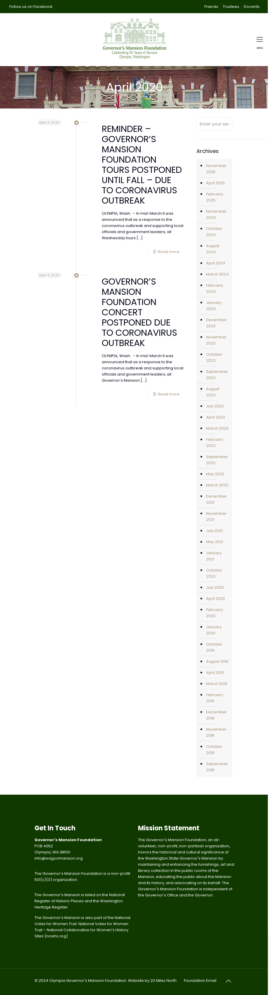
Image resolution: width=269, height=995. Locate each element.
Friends (211, 6)
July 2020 (215, 587)
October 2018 (214, 749)
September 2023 (217, 375)
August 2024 (212, 249)
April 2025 (215, 183)
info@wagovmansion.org (59, 858)
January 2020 (214, 630)
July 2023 (215, 406)
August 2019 (217, 661)
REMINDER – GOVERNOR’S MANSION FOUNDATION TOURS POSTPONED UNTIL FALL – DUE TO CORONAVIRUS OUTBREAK (142, 165)
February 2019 (214, 698)
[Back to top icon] (228, 981)
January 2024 (214, 305)
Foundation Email (200, 980)
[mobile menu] (260, 39)
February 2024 (214, 288)
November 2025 (216, 169)
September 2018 (217, 767)
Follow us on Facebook (31, 6)
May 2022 (215, 474)
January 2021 (214, 556)
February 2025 (214, 197)
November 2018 (216, 732)
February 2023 (214, 442)
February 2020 (214, 613)
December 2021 (216, 499)
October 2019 (214, 647)
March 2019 (216, 683)
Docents (252, 6)
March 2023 (217, 428)
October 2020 (214, 573)
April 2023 (215, 417)
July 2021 (214, 530)
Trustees (231, 6)
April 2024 (215, 263)
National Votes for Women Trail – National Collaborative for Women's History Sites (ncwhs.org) (81, 930)
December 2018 (216, 715)
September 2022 (217, 460)
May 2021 (214, 542)
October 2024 (214, 231)
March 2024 (217, 274)
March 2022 (217, 485)
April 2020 (215, 598)
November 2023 (216, 340)
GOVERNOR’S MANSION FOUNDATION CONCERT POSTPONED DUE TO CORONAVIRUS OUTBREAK (139, 312)
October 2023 (214, 357)
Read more (169, 251)
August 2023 (212, 392)
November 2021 (216, 516)
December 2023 (216, 323)
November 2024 (216, 214)
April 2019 (215, 672)
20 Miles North (163, 980)
